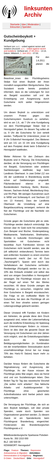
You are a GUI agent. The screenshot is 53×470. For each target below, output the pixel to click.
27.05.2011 (34, 51)
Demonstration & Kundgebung (17, 455)
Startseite (15, 24)
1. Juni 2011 (25, 53)
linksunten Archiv (38, 11)
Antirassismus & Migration (15, 453)
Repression (36, 450)
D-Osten (7, 458)
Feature (15, 450)
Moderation (33, 24)
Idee (23, 24)
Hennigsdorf (38, 458)
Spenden (26, 27)
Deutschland (19, 458)
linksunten (15, 27)
